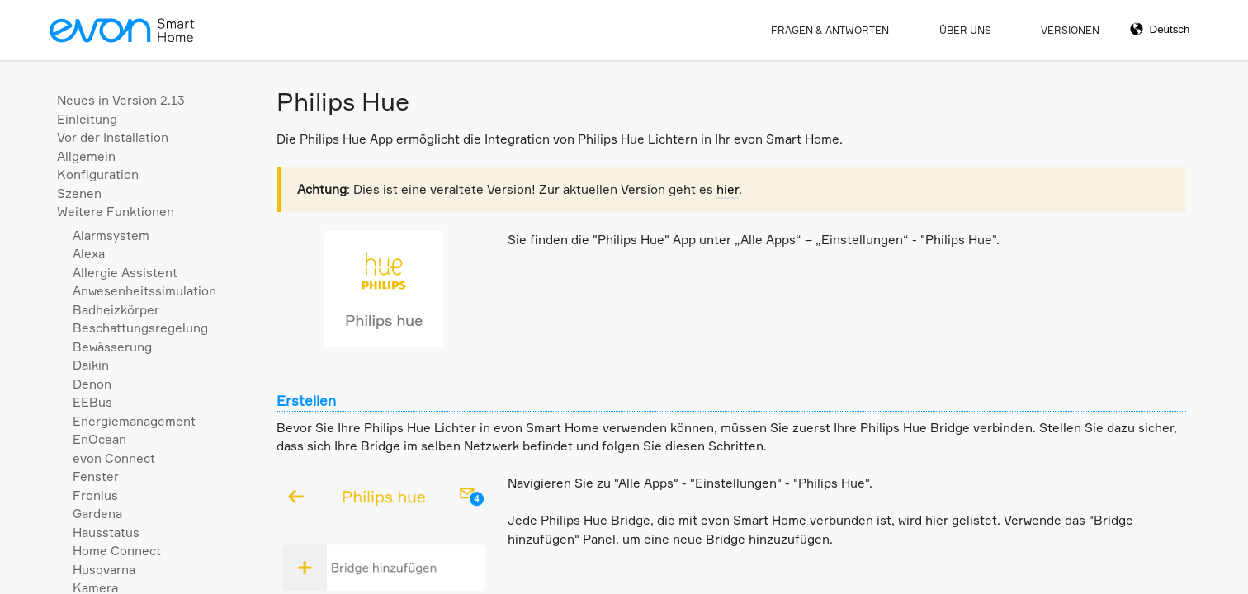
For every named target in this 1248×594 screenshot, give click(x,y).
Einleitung (87, 119)
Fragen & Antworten (830, 30)
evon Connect (114, 458)
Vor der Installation (112, 137)
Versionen (1070, 30)
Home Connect (117, 551)
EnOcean (99, 439)
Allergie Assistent (125, 272)
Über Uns (965, 30)
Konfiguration (98, 174)
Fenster (96, 476)
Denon (92, 384)
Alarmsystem (111, 235)
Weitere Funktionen (115, 211)
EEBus (92, 402)
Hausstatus (106, 532)
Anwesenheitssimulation (144, 291)
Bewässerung (112, 347)
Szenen (79, 193)
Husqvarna (104, 570)
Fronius (95, 495)
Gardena (97, 513)
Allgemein (86, 156)
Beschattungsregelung (140, 328)
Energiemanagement (134, 421)
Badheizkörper (116, 310)
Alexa (89, 254)
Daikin (91, 365)
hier (727, 189)
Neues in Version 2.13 (121, 100)
